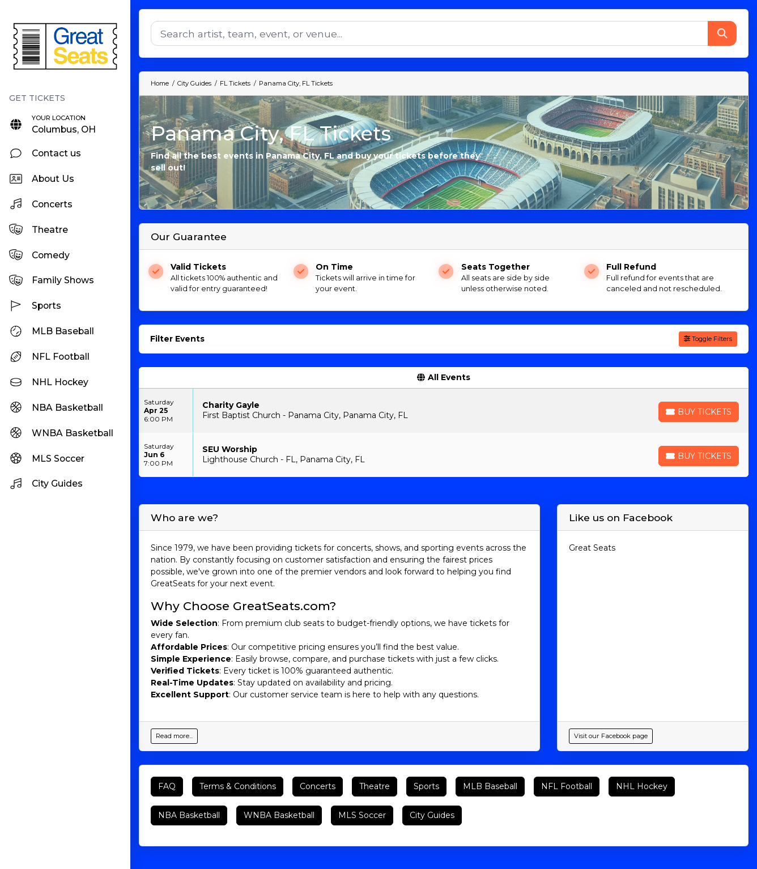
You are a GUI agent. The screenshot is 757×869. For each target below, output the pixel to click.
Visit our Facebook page (611, 736)
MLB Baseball (490, 786)
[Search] (429, 33)
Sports (426, 786)
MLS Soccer (362, 815)
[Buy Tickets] (698, 412)
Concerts (317, 786)
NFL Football (566, 786)
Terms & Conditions (237, 786)
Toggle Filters (708, 339)
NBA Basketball (189, 815)
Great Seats (592, 548)
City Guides (432, 815)
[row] (444, 411)
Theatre (374, 786)
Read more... (174, 736)
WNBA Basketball (279, 815)
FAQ (167, 786)
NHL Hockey (641, 786)
